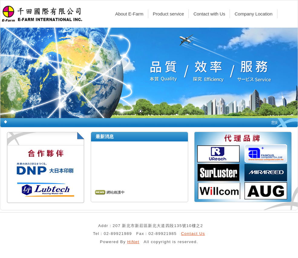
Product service (168, 13)
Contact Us (193, 233)
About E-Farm (129, 13)
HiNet (133, 241)
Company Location (253, 13)
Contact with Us (209, 13)
